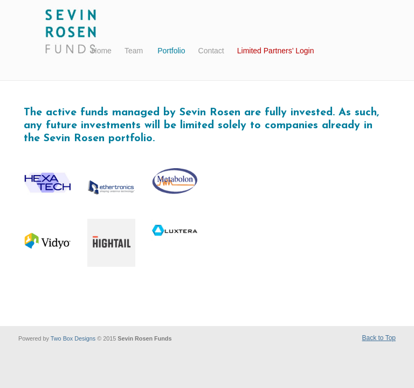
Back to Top (379, 338)
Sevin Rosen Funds (71, 32)
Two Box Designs (73, 338)
